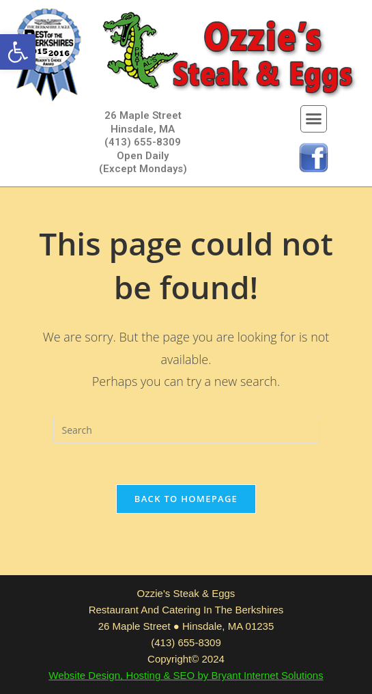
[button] (17, 52)
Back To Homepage (186, 498)
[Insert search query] (186, 429)
